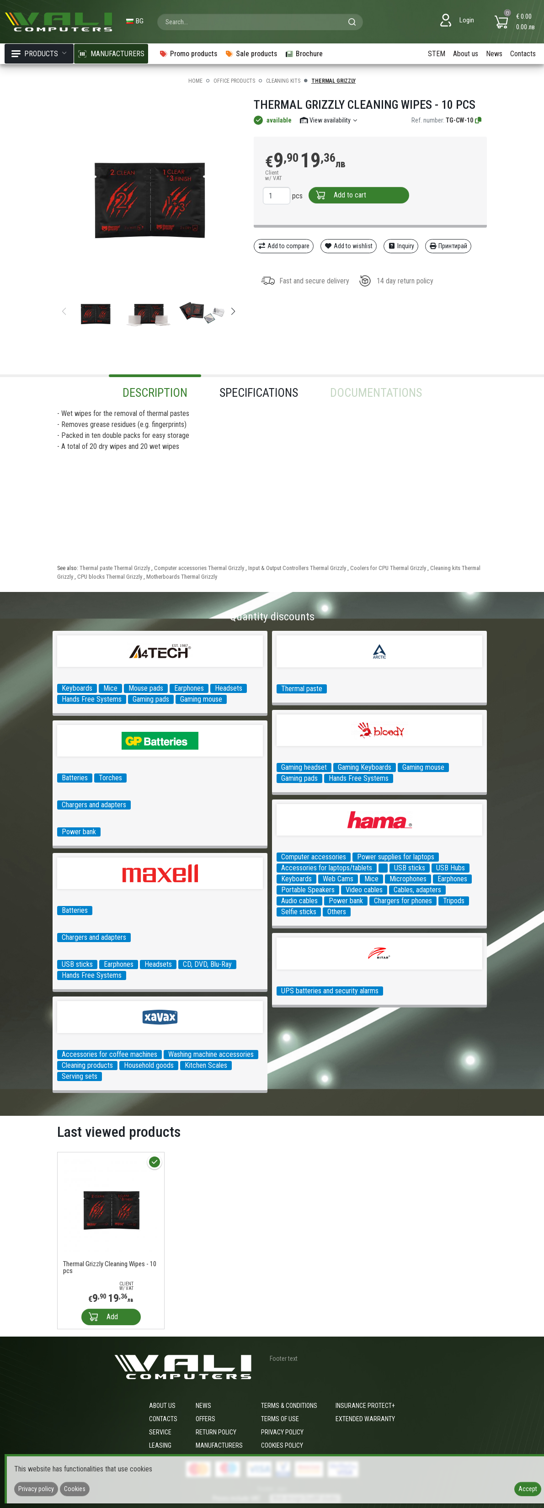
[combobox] (260, 22)
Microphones (408, 878)
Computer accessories (313, 857)
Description (155, 393)
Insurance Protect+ (365, 1405)
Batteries (75, 777)
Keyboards (77, 688)
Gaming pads (151, 699)
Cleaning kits (283, 81)
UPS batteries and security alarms (330, 990)
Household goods (149, 1065)
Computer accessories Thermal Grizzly (199, 568)
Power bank (79, 831)
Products (39, 53)
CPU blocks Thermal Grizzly (109, 576)
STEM (436, 53)
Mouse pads (145, 688)
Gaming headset (304, 767)
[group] (148, 191)
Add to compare (283, 246)
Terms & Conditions (289, 1405)
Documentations (376, 393)
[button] (233, 311)
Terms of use (280, 1419)
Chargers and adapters (94, 804)
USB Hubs (450, 867)
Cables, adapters (417, 889)
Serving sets (79, 1076)
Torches (110, 777)
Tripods (453, 900)
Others (336, 911)
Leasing (160, 1445)
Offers (205, 1419)
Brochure (304, 53)
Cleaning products (87, 1065)
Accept (527, 1488)
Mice (110, 688)
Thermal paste (301, 688)
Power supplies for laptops (395, 857)
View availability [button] (329, 120)
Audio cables (299, 900)
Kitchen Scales (206, 1065)
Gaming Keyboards (364, 767)
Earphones (189, 688)
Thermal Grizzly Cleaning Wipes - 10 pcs (109, 1267)
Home (195, 81)
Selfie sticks (298, 911)
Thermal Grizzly (333, 81)
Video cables (364, 889)
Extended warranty (365, 1419)
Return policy (216, 1432)
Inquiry (401, 246)
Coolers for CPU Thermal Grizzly (388, 568)
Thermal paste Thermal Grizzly (115, 568)
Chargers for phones (403, 900)
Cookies (74, 1488)
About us (465, 53)
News (494, 53)
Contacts (523, 53)
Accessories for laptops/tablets (326, 867)
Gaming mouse (201, 699)
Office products (234, 81)
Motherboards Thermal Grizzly (181, 576)
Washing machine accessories (211, 1054)
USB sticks (409, 867)
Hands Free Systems (92, 699)
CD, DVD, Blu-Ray (207, 964)
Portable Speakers (308, 889)
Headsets (228, 688)
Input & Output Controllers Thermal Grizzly (297, 568)
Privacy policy (282, 1432)
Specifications (258, 393)
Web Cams (338, 878)
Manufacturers (219, 1445)
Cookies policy (282, 1445)
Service (160, 1432)
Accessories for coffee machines (109, 1054)
